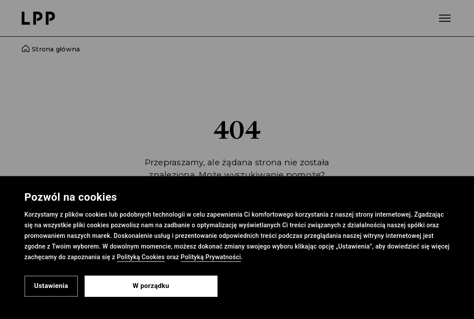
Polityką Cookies (141, 257)
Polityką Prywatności (211, 257)
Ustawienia (51, 286)
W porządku (151, 286)
